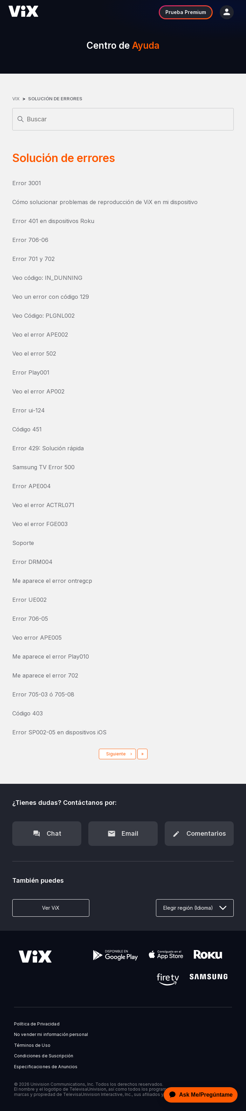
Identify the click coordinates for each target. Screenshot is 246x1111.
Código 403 (27, 713)
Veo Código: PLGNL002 (43, 315)
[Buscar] (123, 119)
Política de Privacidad (37, 1024)
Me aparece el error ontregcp (52, 580)
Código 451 (27, 429)
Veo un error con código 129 (50, 296)
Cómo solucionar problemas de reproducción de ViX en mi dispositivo (105, 202)
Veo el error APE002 (40, 334)
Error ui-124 (28, 410)
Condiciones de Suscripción (43, 1055)
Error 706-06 (30, 239)
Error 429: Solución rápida (48, 448)
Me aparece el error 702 (45, 675)
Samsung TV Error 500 (43, 467)
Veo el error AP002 (38, 391)
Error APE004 (31, 486)
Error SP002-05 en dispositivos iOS (59, 732)
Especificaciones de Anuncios (45, 1066)
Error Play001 (30, 372)
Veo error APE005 (37, 637)
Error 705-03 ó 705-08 (43, 694)
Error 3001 (26, 183)
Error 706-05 (30, 618)
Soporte (23, 542)
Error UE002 (29, 599)
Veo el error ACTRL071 (43, 505)
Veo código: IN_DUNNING (47, 277)
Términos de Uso (32, 1045)
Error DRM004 (32, 561)
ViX (16, 98)
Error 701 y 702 (33, 258)
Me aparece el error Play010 (50, 656)
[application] (198, 1095)
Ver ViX (51, 908)
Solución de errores (55, 98)
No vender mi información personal (51, 1034)
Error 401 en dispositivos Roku (53, 220)
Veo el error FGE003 (40, 523)
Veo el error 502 (34, 353)
